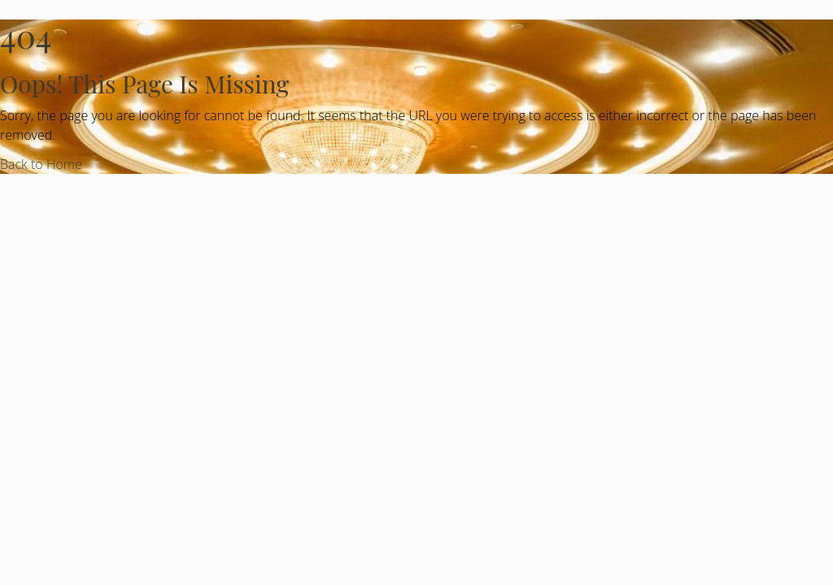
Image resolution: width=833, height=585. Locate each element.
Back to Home (41, 164)
